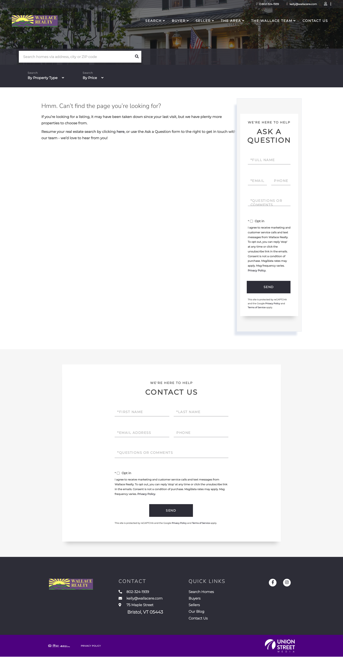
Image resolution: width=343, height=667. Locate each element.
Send (268, 288)
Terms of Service (257, 309)
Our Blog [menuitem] (214, 619)
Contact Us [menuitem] (305, 30)
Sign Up (312, 5)
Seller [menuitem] (193, 30)
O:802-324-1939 (234, 5)
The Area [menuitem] (221, 30)
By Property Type (43, 79)
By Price (90, 79)
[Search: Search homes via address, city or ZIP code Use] (75, 58)
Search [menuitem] (143, 30)
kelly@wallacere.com (269, 5)
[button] (136, 57)
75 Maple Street (152, 615)
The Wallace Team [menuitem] (261, 30)
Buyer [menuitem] (168, 30)
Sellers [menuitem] (211, 611)
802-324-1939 (148, 595)
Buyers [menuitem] (211, 603)
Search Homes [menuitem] (220, 595)
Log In (300, 5)
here (120, 133)
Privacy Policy (257, 271)
